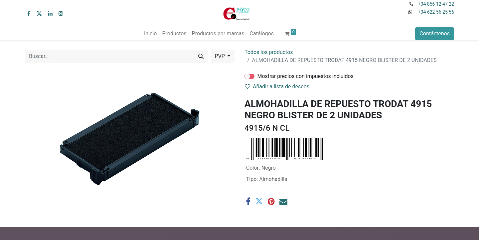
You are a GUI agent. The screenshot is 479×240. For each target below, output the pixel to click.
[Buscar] (201, 56)
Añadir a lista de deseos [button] (277, 86)
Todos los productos (268, 52)
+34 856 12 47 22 (436, 4)
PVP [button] (220, 56)
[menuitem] (150, 33)
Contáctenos (434, 33)
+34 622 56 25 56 (436, 12)
